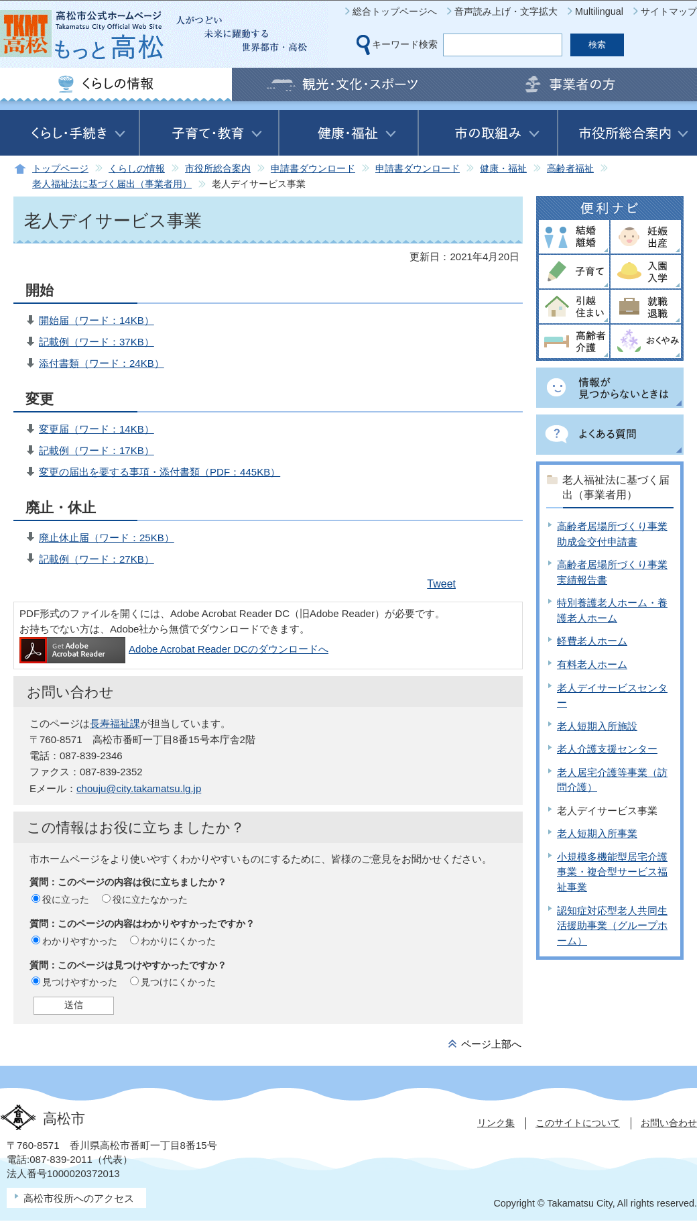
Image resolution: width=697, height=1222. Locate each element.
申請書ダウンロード (313, 169)
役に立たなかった (150, 899)
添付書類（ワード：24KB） (101, 363)
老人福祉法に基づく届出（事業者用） (112, 184)
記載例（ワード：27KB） (96, 559)
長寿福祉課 (115, 723)
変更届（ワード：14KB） (96, 429)
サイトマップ (669, 11)
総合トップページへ (395, 11)
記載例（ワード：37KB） (96, 341)
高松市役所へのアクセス (78, 1198)
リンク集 (496, 1122)
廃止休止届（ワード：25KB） (106, 537)
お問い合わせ (669, 1122)
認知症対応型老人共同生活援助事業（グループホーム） (612, 925)
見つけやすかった (79, 982)
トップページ (60, 169)
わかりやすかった (79, 941)
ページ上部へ (491, 1044)
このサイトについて (577, 1122)
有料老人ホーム (592, 664)
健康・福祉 (503, 169)
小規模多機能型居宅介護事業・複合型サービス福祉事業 (612, 872)
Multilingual (599, 11)
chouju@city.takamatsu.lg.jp (138, 788)
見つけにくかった (178, 982)
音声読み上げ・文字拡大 (506, 11)
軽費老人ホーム (592, 641)
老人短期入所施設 (597, 726)
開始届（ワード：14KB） (96, 320)
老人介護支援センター (607, 749)
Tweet (441, 584)
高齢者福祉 (570, 169)
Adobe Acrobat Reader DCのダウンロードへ (173, 649)
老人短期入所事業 (597, 833)
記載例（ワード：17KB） (96, 450)
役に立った (65, 899)
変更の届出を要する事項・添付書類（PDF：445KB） (159, 472)
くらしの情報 (137, 169)
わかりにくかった (178, 941)
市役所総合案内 (218, 169)
